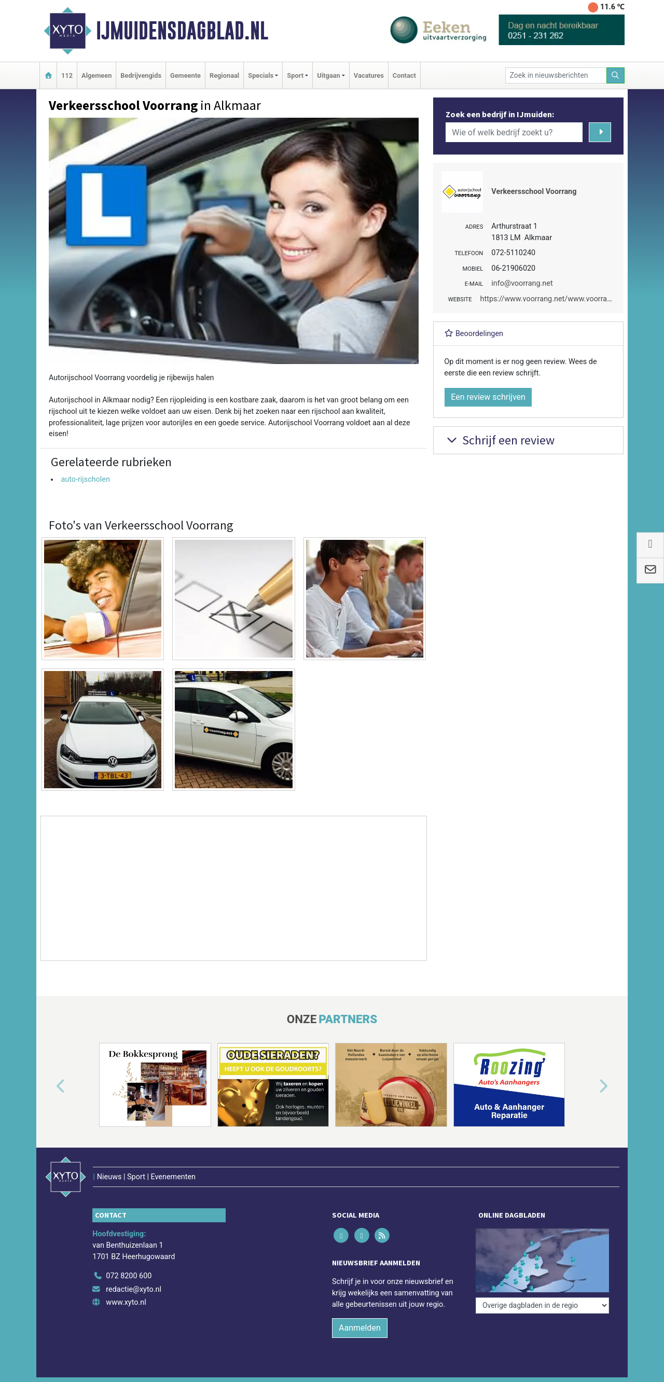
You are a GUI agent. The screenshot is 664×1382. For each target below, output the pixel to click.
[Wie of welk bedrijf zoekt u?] (514, 132)
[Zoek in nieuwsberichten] (556, 75)
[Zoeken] (615, 75)
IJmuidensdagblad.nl (182, 30)
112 (67, 75)
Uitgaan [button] (328, 75)
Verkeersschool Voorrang (533, 191)
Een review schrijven (488, 397)
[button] (48, 1086)
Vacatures (369, 75)
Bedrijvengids (140, 75)
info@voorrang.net (521, 283)
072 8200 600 (128, 1276)
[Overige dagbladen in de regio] (542, 1305)
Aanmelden (360, 1328)
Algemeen (96, 75)
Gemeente (185, 75)
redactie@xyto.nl (133, 1289)
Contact (404, 75)
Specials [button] (260, 75)
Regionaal (224, 75)
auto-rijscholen (85, 479)
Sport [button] (295, 75)
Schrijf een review (499, 440)
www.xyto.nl (126, 1302)
